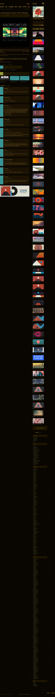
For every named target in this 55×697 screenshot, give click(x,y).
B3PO (34, 446)
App (33, 471)
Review (34, 534)
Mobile (34, 516)
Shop (6, 6)
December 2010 (35, 639)
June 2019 (34, 561)
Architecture (35, 473)
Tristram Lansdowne (26, 9)
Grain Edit (34, 449)
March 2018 (35, 569)
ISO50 (34, 508)
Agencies (34, 469)
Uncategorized (35, 547)
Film (33, 491)
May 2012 (34, 625)
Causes (34, 478)
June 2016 (34, 586)
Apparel (34, 472)
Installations (35, 504)
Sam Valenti (35, 440)
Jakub (4, 64)
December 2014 (35, 600)
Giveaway (34, 496)
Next (27, 51)
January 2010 (35, 648)
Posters (34, 525)
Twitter (24, 6)
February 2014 (35, 608)
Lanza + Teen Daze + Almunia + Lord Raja (6, 9)
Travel (34, 543)
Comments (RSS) (26, 694)
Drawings (34, 487)
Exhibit (34, 489)
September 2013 (35, 612)
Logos (34, 512)
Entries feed (35, 684)
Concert (34, 480)
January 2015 (35, 599)
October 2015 (35, 592)
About (16, 6)
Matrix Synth (35, 458)
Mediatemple (35, 459)
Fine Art (34, 492)
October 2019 (35, 559)
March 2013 (35, 617)
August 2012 (35, 623)
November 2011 (35, 630)
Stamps (34, 540)
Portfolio (2, 6)
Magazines (34, 513)
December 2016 (35, 581)
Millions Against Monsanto (36, 461)
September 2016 (35, 584)
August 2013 (35, 613)
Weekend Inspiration (36, 553)
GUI (33, 498)
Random (34, 531)
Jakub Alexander (35, 438)
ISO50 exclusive (35, 509)
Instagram (34, 503)
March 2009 (35, 656)
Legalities (34, 511)
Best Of (34, 474)
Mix (33, 515)
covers (34, 482)
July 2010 (34, 643)
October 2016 (35, 583)
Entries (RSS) (21, 694)
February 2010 (35, 647)
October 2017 (35, 573)
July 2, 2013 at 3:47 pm (8, 90)
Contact (20, 6)
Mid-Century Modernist (36, 460)
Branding (34, 476)
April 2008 (34, 665)
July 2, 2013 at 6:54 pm (8, 99)
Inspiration (34, 502)
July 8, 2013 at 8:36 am (8, 161)
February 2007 (35, 675)
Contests (34, 481)
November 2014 (35, 601)
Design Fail (34, 484)
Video (34, 549)
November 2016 (35, 582)
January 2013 (35, 619)
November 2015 (35, 591)
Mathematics (35, 514)
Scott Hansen (35, 437)
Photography (35, 522)
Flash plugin (6, 55)
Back (24, 51)
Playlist (38, 3)
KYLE (5, 129)
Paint (34, 521)
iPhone (34, 507)
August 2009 (35, 652)
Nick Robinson (7, 159)
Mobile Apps (35, 517)
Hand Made (34, 499)
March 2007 (35, 674)
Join (28, 6)
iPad (34, 506)
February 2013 (35, 618)
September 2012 (35, 622)
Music (11, 64)
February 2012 (35, 628)
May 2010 (34, 645)
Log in (34, 683)
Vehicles (34, 548)
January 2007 (35, 676)
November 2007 (35, 669)
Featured (34, 490)
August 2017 (35, 575)
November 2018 (35, 564)
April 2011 (34, 636)
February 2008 (35, 667)
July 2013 (34, 614)
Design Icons (35, 485)
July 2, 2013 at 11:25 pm (8, 107)
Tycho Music (11, 6)
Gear (34, 495)
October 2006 (35, 678)
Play (1, 49)
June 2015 (34, 595)
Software (34, 538)
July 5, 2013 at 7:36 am (8, 131)
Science (34, 535)
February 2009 (35, 657)
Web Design (35, 551)
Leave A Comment (7, 85)
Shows (34, 537)
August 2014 (35, 603)
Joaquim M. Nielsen (36, 455)
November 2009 (35, 650)
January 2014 (35, 609)
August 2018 (35, 565)
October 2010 (35, 641)
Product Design (35, 528)
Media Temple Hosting (38, 432)
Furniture (34, 493)
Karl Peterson (35, 456)
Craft (34, 483)
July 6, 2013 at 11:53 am (8, 152)
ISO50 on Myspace (35, 451)
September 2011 (35, 632)
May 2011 (34, 635)
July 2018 (34, 566)
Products (34, 529)
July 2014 (34, 604)
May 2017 (34, 577)
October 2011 (35, 631)
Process (34, 527)
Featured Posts (38, 29)
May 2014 (34, 606)
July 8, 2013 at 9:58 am (8, 178)
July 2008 (34, 663)
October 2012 (35, 621)
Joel (5, 168)
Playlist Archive (38, 18)
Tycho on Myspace (35, 463)
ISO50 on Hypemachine (36, 450)
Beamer (34, 441)
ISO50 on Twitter (35, 452)
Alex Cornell (35, 445)
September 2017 (35, 574)
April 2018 (34, 568)
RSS (28, 3)
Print (34, 526)
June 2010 (34, 644)
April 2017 (34, 578)
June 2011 (34, 634)
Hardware (34, 500)
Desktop (34, 486)
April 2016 (34, 588)
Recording (34, 533)
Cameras (34, 477)
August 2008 (35, 662)
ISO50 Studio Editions (36, 454)
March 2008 (35, 666)
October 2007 (35, 670)
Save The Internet (35, 462)
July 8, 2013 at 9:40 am (8, 170)
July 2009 (34, 653)
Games (34, 494)
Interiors (34, 505)
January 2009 (35, 658)
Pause (2, 51)
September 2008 (35, 661)
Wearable (34, 550)
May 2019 (34, 562)
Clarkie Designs (35, 447)
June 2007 (34, 672)
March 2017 (35, 579)
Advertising (34, 468)
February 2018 (35, 570)
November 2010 (35, 640)
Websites (34, 552)
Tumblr (34, 544)
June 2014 (34, 605)
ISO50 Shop (35, 453)
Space (34, 539)
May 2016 (34, 587)
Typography (34, 546)
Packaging (34, 520)
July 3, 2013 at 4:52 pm (8, 121)
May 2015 (34, 596)
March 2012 (35, 627)
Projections (34, 530)
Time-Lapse (34, 542)
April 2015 (34, 597)
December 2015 (35, 590)
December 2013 (35, 610)
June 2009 (34, 654)
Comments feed (35, 685)
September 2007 (35, 671)
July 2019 (34, 560)
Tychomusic (35, 464)
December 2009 (35, 649)
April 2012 (34, 626)
